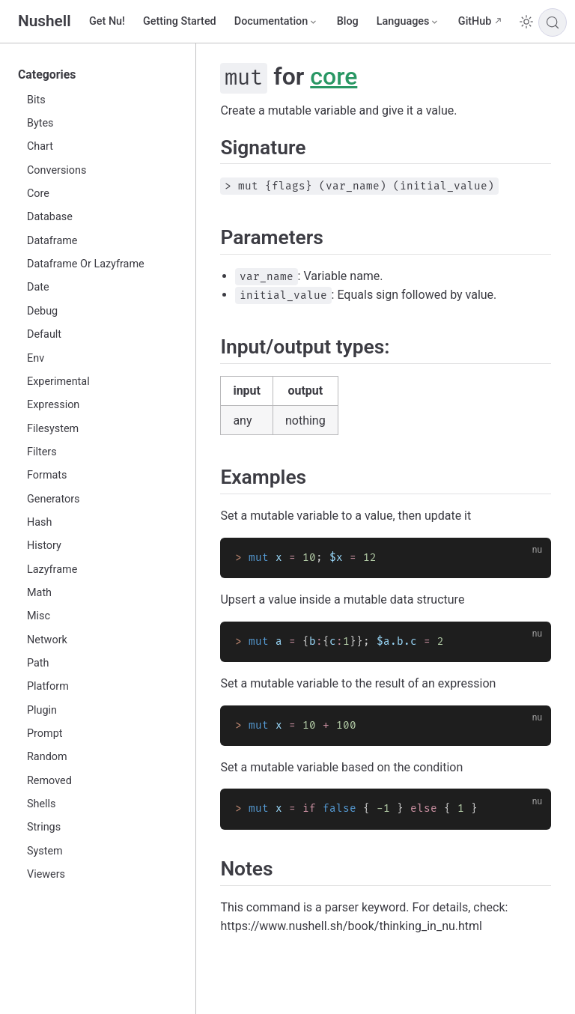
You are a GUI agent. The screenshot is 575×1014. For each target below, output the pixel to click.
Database (50, 216)
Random (47, 756)
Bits (36, 100)
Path (38, 663)
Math (39, 592)
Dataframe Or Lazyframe (85, 264)
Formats (47, 475)
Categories (47, 74)
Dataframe (52, 240)
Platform (48, 686)
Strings (44, 827)
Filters (42, 452)
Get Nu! (107, 21)
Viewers (46, 874)
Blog (348, 21)
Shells (41, 804)
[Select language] (408, 21)
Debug (42, 311)
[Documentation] (276, 21)
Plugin (42, 710)
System (45, 851)
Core (38, 193)
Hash (39, 522)
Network (47, 640)
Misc (38, 616)
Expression (53, 404)
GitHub (475, 21)
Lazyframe (52, 569)
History (44, 545)
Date (38, 287)
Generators (53, 499)
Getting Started (179, 21)
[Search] (552, 22)
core (333, 76)
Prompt (44, 733)
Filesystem (53, 428)
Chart (40, 146)
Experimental (58, 381)
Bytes (40, 123)
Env (35, 358)
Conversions (56, 170)
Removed (49, 780)
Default (44, 334)
